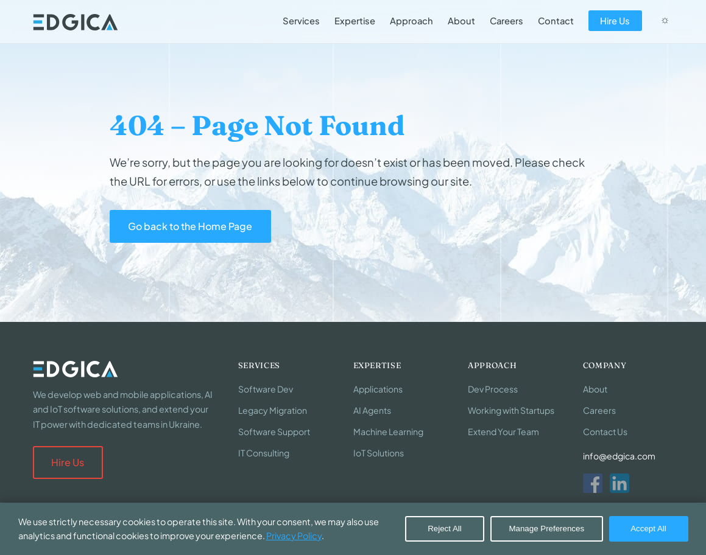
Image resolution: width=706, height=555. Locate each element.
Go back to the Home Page (190, 226)
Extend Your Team (503, 431)
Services (301, 20)
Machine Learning (388, 431)
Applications (378, 388)
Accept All (648, 528)
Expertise (354, 20)
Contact (556, 20)
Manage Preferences (546, 528)
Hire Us (615, 20)
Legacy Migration (272, 410)
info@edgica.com (619, 455)
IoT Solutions (378, 452)
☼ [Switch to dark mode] (664, 19)
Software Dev (265, 388)
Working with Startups (511, 410)
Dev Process (493, 388)
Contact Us (605, 431)
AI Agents (372, 410)
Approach (411, 20)
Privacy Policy (294, 535)
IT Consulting (263, 452)
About (461, 20)
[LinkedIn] (619, 483)
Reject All (445, 528)
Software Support (274, 431)
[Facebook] (592, 483)
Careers (506, 20)
